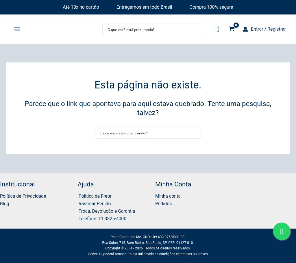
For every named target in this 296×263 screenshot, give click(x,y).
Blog (4, 203)
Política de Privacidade (23, 195)
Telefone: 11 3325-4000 (102, 218)
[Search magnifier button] (196, 29)
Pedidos (163, 203)
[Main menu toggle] (17, 29)
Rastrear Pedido (94, 203)
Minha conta (168, 195)
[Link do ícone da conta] (264, 29)
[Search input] (148, 29)
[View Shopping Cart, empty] (231, 29)
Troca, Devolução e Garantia (106, 211)
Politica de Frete (94, 195)
